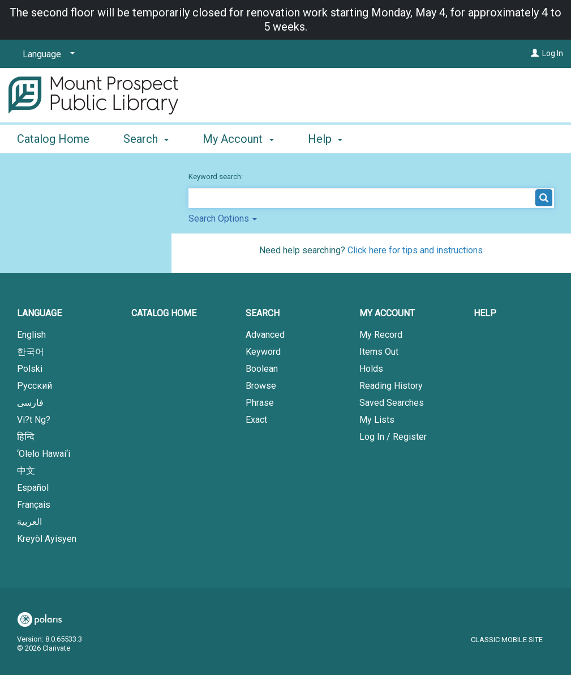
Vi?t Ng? (33, 419)
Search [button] (146, 139)
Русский (34, 385)
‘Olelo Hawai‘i (43, 453)
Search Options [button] (222, 218)
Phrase (260, 402)
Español (33, 487)
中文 (26, 470)
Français (33, 504)
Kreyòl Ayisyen (46, 538)
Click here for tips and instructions (415, 250)
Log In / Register (393, 436)
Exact (256, 419)
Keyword (263, 351)
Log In (552, 53)
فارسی (30, 402)
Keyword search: (216, 176)
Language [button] (39, 313)
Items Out (378, 351)
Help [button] (325, 139)
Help (485, 313)
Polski (29, 368)
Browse (261, 385)
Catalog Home (53, 139)
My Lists (376, 419)
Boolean (262, 368)
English (31, 334)
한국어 (30, 351)
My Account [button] (238, 139)
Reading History (391, 385)
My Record (380, 334)
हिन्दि (26, 436)
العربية (29, 521)
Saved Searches (391, 402)
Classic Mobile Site (507, 639)
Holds (371, 368)
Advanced (265, 334)
